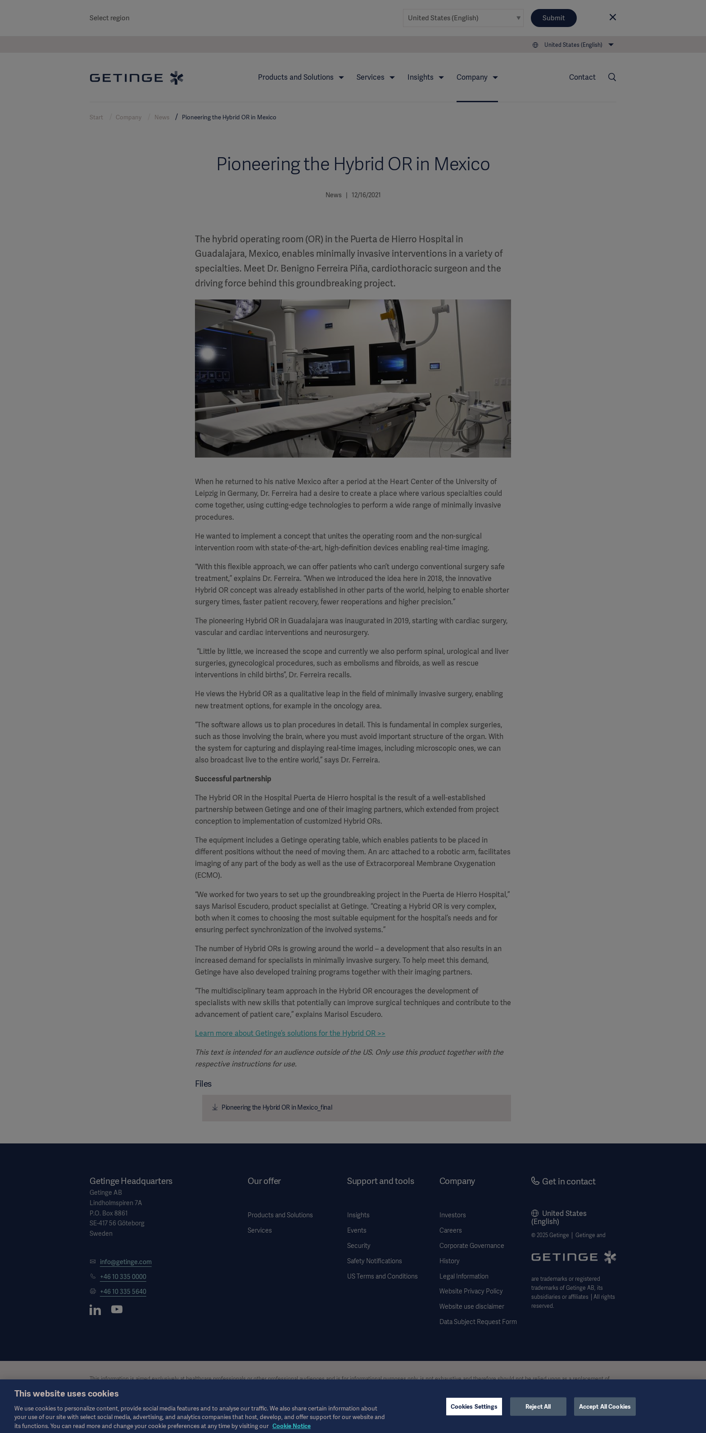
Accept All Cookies (605, 1411)
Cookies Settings (474, 1411)
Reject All (538, 1411)
